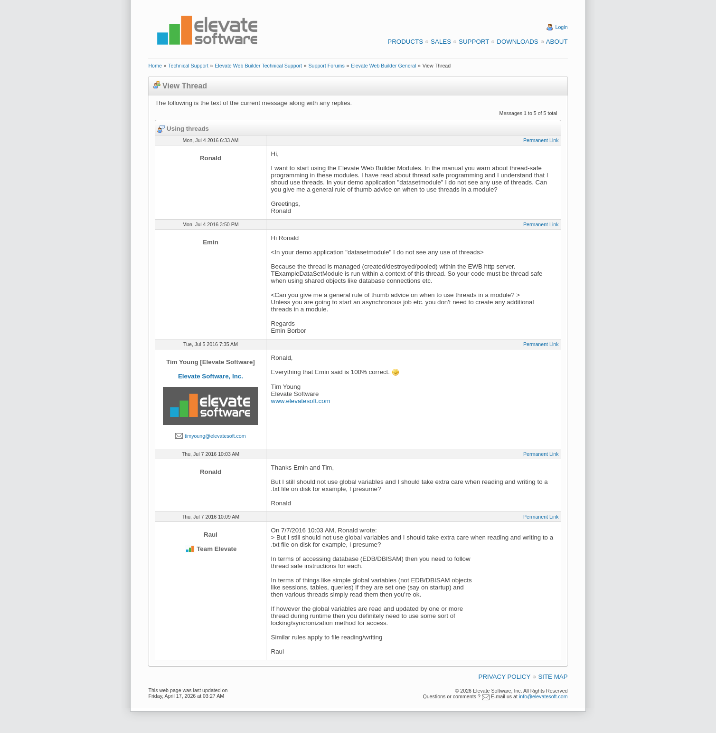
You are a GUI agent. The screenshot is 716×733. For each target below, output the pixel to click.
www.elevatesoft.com (300, 401)
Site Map (552, 676)
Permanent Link (541, 140)
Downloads (517, 41)
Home (154, 65)
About (557, 41)
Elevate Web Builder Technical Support (258, 65)
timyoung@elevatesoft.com (215, 436)
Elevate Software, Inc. (210, 376)
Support (474, 41)
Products (405, 41)
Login (562, 27)
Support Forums (326, 65)
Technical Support (188, 65)
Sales (441, 41)
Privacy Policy (505, 676)
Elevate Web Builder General (383, 65)
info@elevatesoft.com (543, 696)
